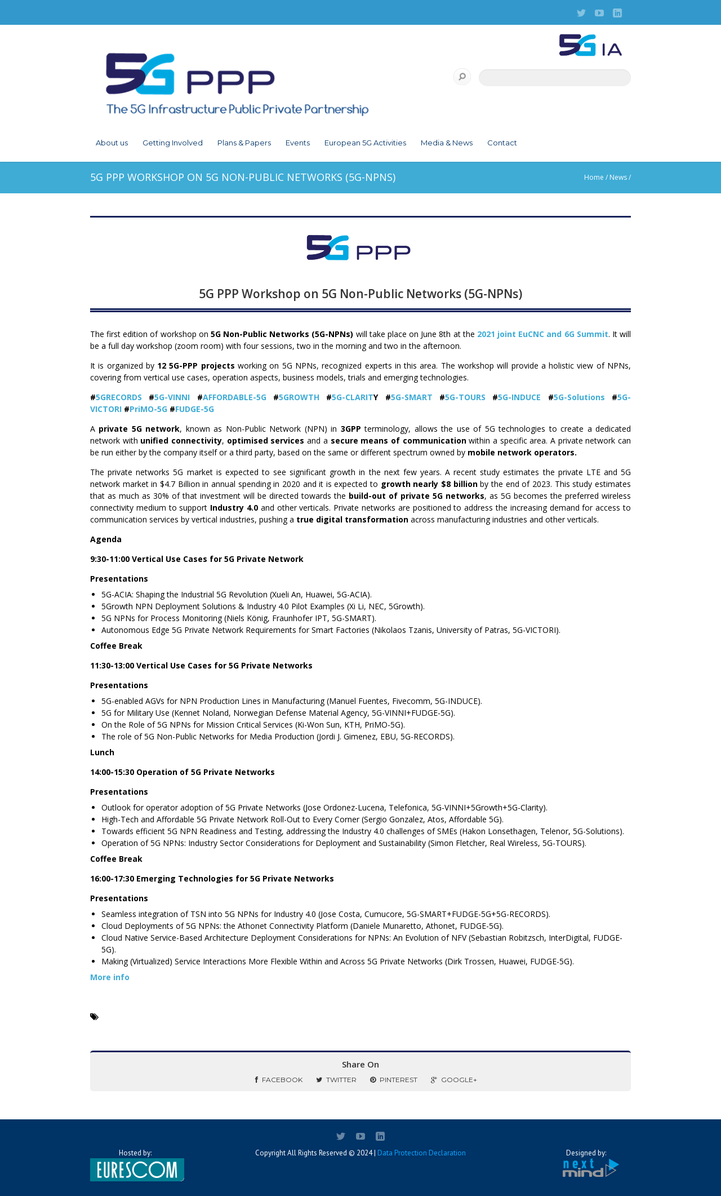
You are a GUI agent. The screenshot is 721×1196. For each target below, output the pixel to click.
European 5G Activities (365, 142)
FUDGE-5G (194, 409)
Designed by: (586, 1163)
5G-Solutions (579, 397)
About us (112, 142)
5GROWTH (299, 397)
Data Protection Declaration (421, 1153)
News (618, 177)
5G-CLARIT (352, 397)
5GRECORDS (122, 397)
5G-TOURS (465, 397)
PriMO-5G (148, 409)
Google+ (454, 1079)
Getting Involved (173, 142)
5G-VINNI (175, 397)
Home (594, 177)
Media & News (447, 142)
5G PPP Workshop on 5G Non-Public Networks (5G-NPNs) (360, 294)
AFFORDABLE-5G (238, 397)
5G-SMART (412, 397)
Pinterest (393, 1079)
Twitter (336, 1079)
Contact (502, 142)
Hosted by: (135, 1165)
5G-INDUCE (519, 397)
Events (298, 142)
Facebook (278, 1079)
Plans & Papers (244, 142)
